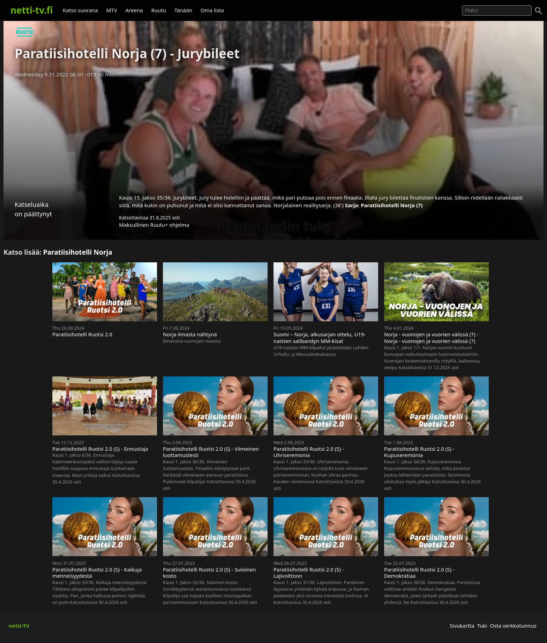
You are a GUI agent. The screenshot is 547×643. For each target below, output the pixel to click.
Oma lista (212, 10)
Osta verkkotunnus (513, 625)
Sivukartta (462, 625)
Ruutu (158, 10)
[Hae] (497, 10)
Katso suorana (80, 10)
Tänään (183, 10)
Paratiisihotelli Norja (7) (391, 205)
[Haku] (538, 10)
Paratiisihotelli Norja (77, 252)
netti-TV (19, 625)
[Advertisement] (273, 133)
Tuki (482, 625)
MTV (111, 10)
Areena (134, 10)
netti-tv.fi (31, 10)
